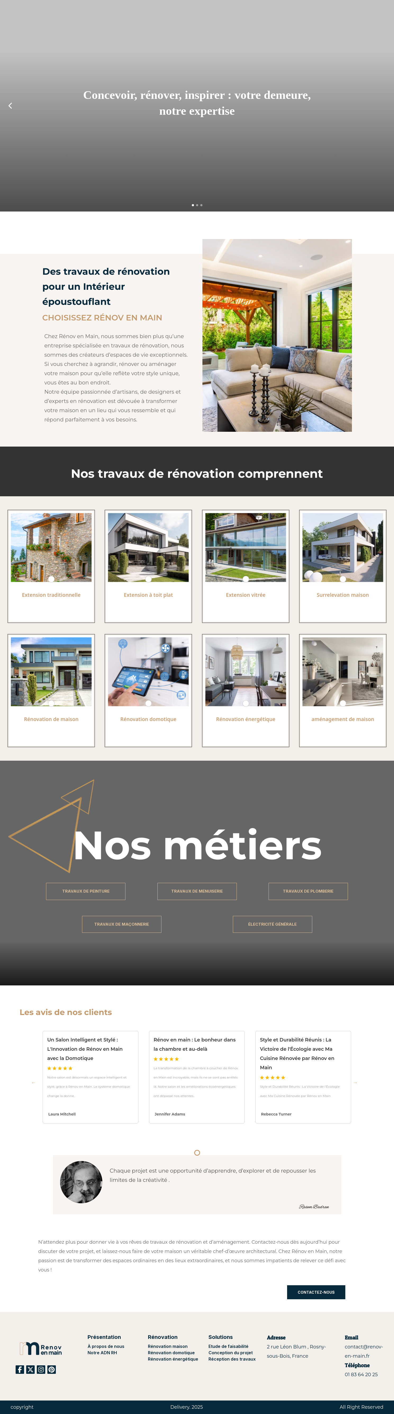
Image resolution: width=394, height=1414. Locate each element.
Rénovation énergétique (173, 1359)
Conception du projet (231, 1352)
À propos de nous (106, 1346)
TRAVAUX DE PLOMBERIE (308, 891)
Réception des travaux (232, 1359)
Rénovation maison (168, 1346)
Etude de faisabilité (228, 1346)
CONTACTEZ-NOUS (316, 1292)
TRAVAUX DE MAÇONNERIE (121, 924)
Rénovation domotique (171, 1352)
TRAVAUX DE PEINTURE (86, 891)
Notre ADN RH (102, 1352)
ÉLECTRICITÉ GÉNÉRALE (272, 924)
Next (360, 1082)
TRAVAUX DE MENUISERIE (197, 891)
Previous (33, 1082)
